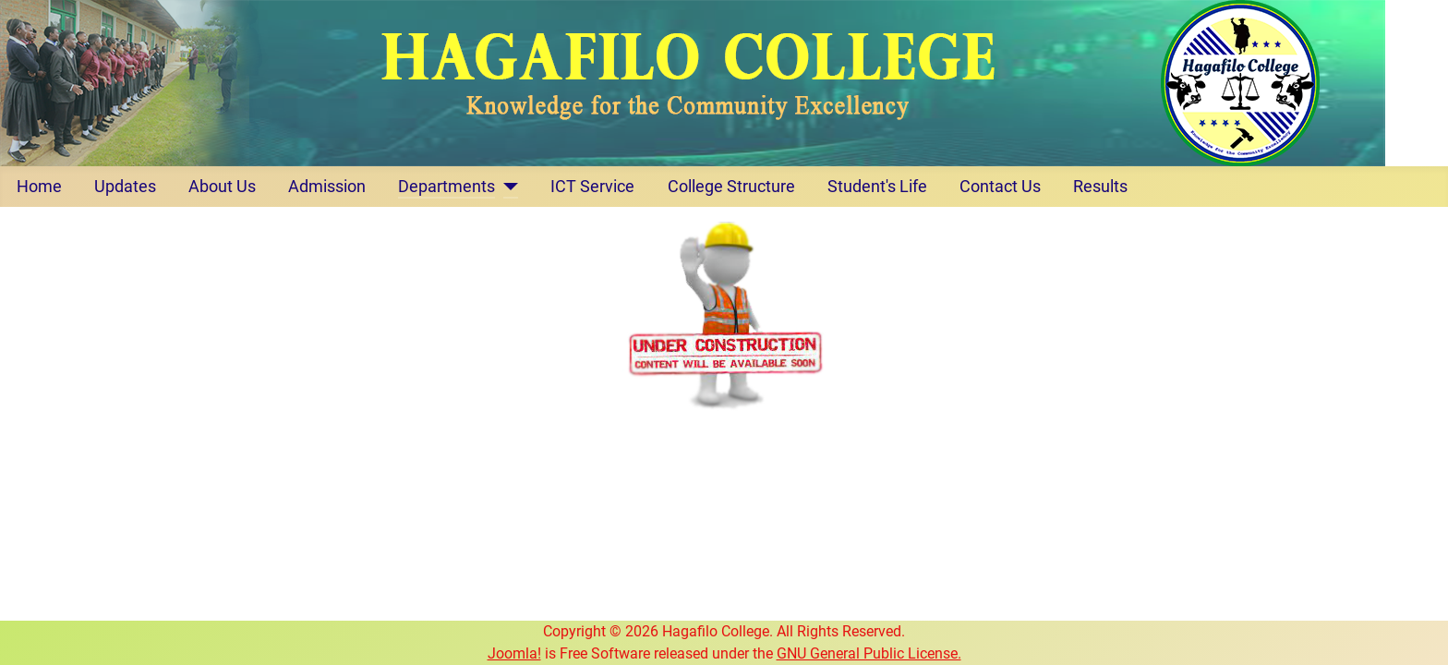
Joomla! (514, 653)
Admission (327, 186)
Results (1100, 186)
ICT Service (592, 186)
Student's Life (877, 186)
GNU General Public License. (869, 653)
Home (39, 186)
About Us (222, 186)
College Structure (731, 186)
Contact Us (1000, 186)
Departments (446, 186)
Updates (125, 186)
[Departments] (506, 187)
